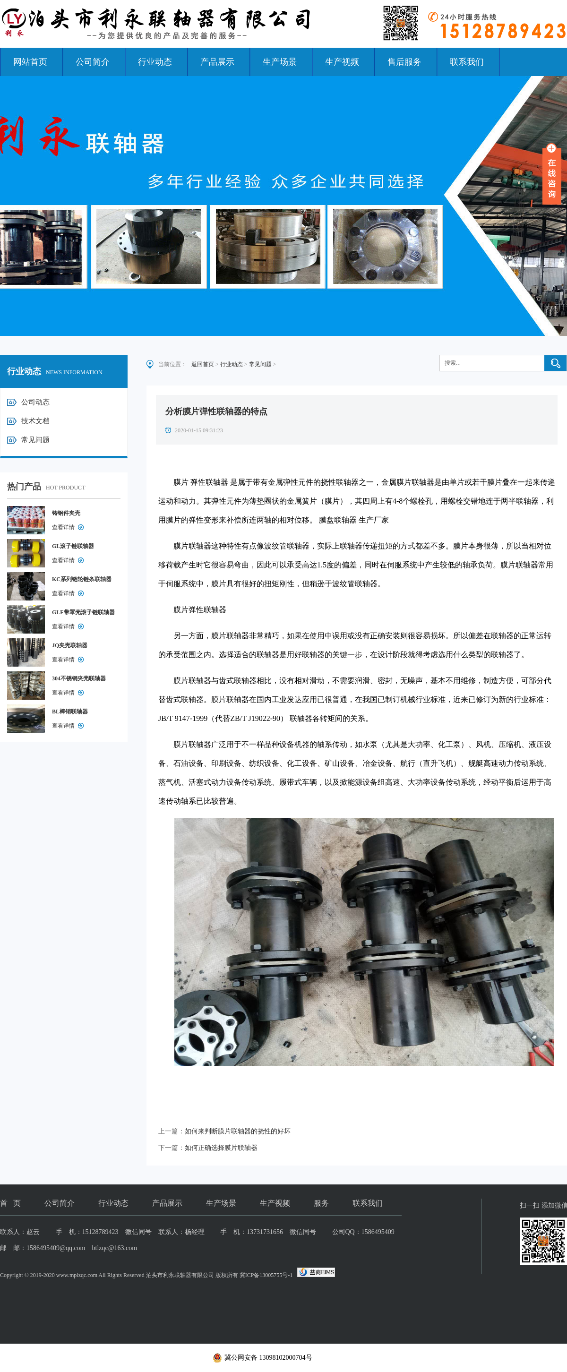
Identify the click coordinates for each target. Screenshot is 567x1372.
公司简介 (93, 62)
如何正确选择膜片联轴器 (221, 1147)
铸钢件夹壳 (66, 513)
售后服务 (404, 62)
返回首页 (202, 364)
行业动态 (155, 62)
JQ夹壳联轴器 (69, 645)
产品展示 (217, 62)
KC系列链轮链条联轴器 (82, 579)
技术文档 (35, 421)
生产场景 (280, 62)
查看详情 (63, 527)
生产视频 (342, 62)
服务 (321, 1203)
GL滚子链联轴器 (73, 546)
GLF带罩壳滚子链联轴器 (83, 612)
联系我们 (467, 62)
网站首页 (30, 62)
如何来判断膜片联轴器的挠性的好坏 (238, 1131)
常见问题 (35, 440)
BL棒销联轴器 (70, 711)
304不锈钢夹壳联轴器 (79, 678)
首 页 (10, 1203)
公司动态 (35, 402)
